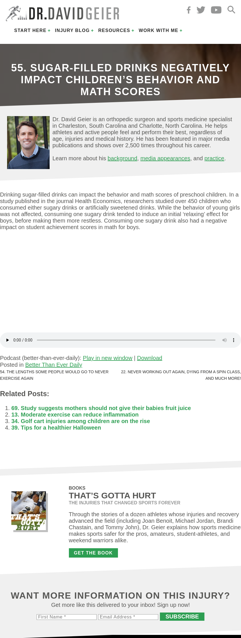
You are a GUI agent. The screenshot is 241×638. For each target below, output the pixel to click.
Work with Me (158, 30)
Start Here (30, 30)
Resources (114, 30)
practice (214, 158)
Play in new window (107, 358)
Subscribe (182, 616)
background (123, 158)
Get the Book (93, 552)
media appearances (165, 158)
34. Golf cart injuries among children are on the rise (80, 421)
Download (149, 358)
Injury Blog (72, 30)
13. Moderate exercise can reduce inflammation (75, 414)
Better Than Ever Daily (53, 365)
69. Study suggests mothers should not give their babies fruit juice (101, 408)
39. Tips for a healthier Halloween (56, 427)
